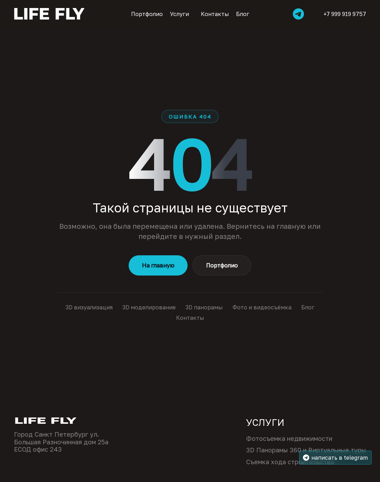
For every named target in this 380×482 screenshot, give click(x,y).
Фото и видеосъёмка (262, 307)
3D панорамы (204, 307)
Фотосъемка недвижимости (289, 438)
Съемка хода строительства (290, 462)
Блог (242, 14)
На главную (158, 265)
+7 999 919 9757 (340, 14)
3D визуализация (89, 307)
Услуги (179, 14)
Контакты (215, 14)
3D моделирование (149, 307)
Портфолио (147, 14)
